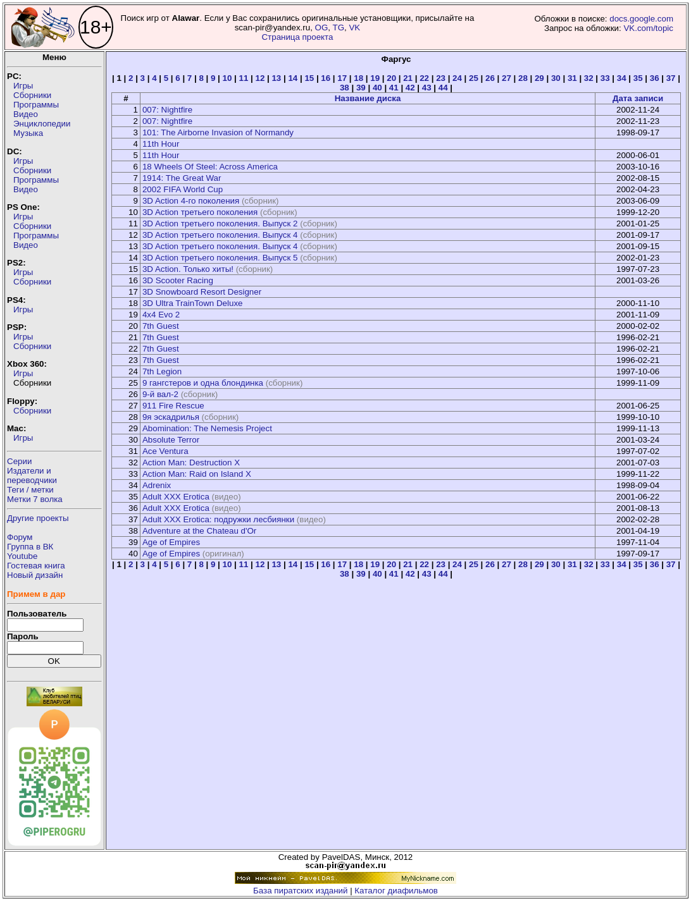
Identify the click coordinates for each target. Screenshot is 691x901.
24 (457, 78)
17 (342, 78)
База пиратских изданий (300, 890)
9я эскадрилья (170, 417)
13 (276, 78)
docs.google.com (641, 18)
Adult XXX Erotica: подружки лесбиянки (218, 519)
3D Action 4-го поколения (190, 200)
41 (394, 87)
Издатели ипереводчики (32, 475)
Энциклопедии (41, 123)
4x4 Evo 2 (161, 314)
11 (244, 78)
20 (391, 78)
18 (358, 78)
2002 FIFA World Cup (182, 189)
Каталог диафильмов (396, 890)
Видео (25, 114)
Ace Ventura (165, 451)
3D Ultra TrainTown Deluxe (192, 303)
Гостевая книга (36, 565)
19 (375, 78)
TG (338, 27)
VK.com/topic (648, 28)
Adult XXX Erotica (175, 496)
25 (473, 78)
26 (490, 78)
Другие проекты (38, 518)
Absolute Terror (170, 439)
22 (424, 78)
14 (292, 78)
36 (654, 78)
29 (539, 78)
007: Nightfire (167, 109)
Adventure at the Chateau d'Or (199, 531)
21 (408, 78)
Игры (23, 85)
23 (440, 78)
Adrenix (156, 485)
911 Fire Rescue (173, 405)
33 (605, 78)
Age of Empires (171, 542)
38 (344, 87)
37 (671, 78)
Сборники (32, 95)
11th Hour (161, 144)
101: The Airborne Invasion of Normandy (218, 132)
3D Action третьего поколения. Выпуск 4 (220, 235)
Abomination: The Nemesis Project (207, 428)
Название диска (368, 98)
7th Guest (160, 326)
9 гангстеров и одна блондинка (202, 383)
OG (321, 27)
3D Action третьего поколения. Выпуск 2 (220, 223)
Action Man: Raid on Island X (196, 474)
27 (506, 78)
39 (361, 87)
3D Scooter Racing (177, 280)
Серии (19, 461)
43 (427, 87)
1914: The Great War (181, 178)
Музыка (28, 133)
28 (523, 78)
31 (572, 78)
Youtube (22, 556)
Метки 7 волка (35, 499)
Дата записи (638, 98)
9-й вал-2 (160, 394)
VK (354, 27)
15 (309, 78)
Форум (20, 537)
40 (377, 87)
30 (556, 78)
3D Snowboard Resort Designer (201, 292)
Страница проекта (297, 37)
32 (589, 78)
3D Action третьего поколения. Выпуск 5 (220, 257)
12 (260, 78)
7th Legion (162, 371)
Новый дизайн (35, 575)
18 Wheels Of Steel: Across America (210, 166)
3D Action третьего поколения (200, 212)
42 (410, 87)
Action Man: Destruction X (191, 462)
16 (325, 78)
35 (638, 78)
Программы (36, 104)
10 (227, 78)
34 (621, 78)
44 (443, 87)
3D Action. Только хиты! (187, 269)
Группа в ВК (30, 546)
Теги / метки (30, 489)
